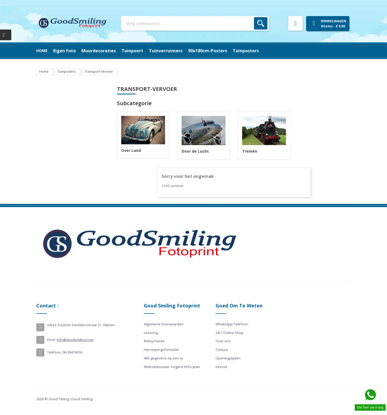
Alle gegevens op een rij (163, 358)
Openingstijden (228, 358)
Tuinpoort (182, 51)
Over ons (223, 341)
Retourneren (154, 341)
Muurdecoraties (216, 51)
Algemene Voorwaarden (164, 324)
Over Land (131, 150)
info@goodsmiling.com (75, 339)
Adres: (52, 325)
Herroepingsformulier (161, 349)
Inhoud (221, 366)
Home (42, 50)
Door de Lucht (195, 151)
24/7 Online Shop (229, 332)
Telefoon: (54, 352)
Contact (222, 349)
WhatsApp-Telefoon (232, 324)
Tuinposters (66, 51)
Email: (51, 339)
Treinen (249, 151)
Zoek (260, 23)
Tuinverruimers (148, 51)
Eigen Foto (251, 51)
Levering (151, 332)
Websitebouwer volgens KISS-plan (172, 366)
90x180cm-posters (105, 51)
